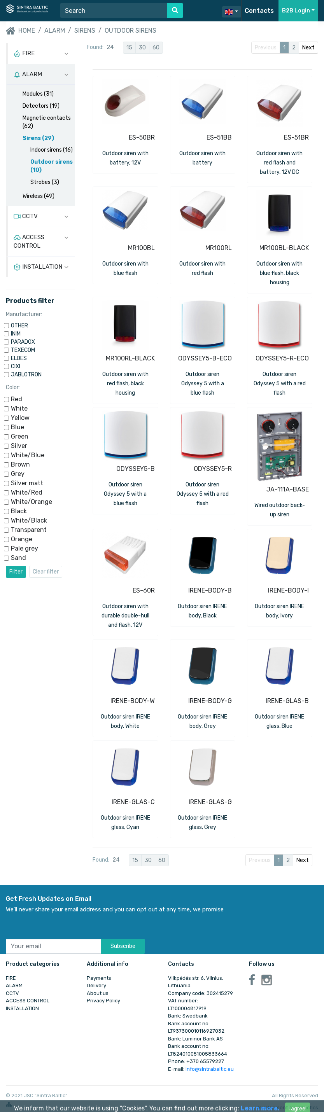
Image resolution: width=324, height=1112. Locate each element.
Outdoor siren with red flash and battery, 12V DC (279, 162)
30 (142, 47)
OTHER (19, 325)
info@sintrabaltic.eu (210, 1069)
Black (19, 511)
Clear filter (46, 571)
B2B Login (296, 10)
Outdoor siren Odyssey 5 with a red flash (280, 383)
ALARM (54, 30)
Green (19, 436)
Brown (20, 464)
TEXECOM (23, 350)
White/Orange (31, 501)
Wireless (38, 196)
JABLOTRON (26, 374)
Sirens (84, 30)
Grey (18, 473)
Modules (38, 94)
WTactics (308, 1107)
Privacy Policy (103, 1001)
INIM (16, 333)
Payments (99, 978)
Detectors (41, 106)
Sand (18, 557)
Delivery (96, 985)
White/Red (26, 492)
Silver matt (27, 483)
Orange (21, 539)
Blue (17, 427)
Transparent (29, 529)
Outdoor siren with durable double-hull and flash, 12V (125, 615)
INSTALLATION (22, 1008)
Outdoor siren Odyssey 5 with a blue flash (202, 383)
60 (155, 47)
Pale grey (24, 548)
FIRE (11, 978)
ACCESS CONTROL (27, 1001)
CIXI (15, 366)
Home (20, 31)
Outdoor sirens (130, 30)
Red (16, 399)
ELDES (19, 358)
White (19, 408)
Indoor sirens (51, 150)
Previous (266, 47)
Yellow (20, 417)
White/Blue (27, 455)
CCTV (12, 993)
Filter (16, 571)
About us (98, 993)
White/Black (29, 520)
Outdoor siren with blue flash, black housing (279, 273)
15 (129, 47)
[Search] (113, 10)
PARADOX (23, 342)
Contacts (259, 10)
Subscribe (122, 946)
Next (308, 47)
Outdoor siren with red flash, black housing (125, 383)
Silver (19, 445)
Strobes (44, 182)
